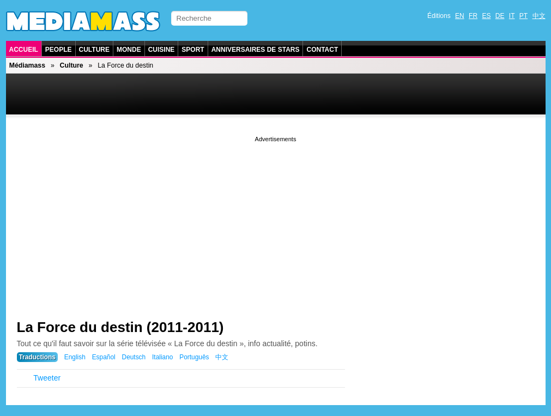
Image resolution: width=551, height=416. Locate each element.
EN (459, 16)
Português (194, 357)
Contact (322, 49)
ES (486, 16)
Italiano (162, 357)
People (58, 49)
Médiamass (27, 65)
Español (104, 357)
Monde (129, 49)
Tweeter (46, 377)
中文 (539, 16)
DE (500, 16)
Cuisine (161, 49)
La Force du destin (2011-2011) (120, 327)
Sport (192, 49)
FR (473, 16)
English (75, 357)
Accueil (23, 49)
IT (512, 16)
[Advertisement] (276, 220)
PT (523, 16)
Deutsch (134, 357)
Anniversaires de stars (255, 49)
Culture (94, 49)
